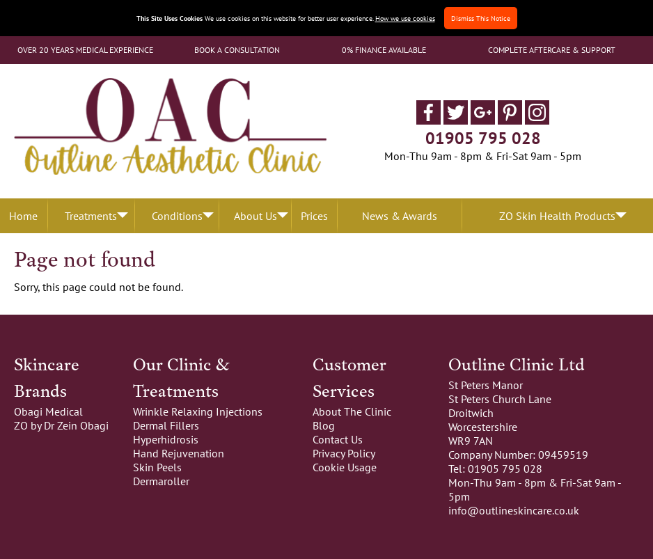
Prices (314, 216)
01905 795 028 (483, 138)
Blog (324, 425)
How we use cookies (405, 18)
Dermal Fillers (166, 425)
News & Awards (399, 216)
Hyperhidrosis (165, 439)
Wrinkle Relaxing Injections (197, 411)
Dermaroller (161, 481)
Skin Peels (157, 467)
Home (23, 216)
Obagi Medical (48, 411)
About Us (255, 216)
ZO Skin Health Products (557, 216)
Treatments (91, 216)
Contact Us (338, 439)
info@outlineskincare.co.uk (513, 510)
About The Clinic (352, 411)
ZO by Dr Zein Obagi (61, 425)
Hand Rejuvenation (178, 453)
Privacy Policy (344, 453)
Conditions (177, 216)
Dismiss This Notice (480, 18)
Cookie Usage (345, 467)
